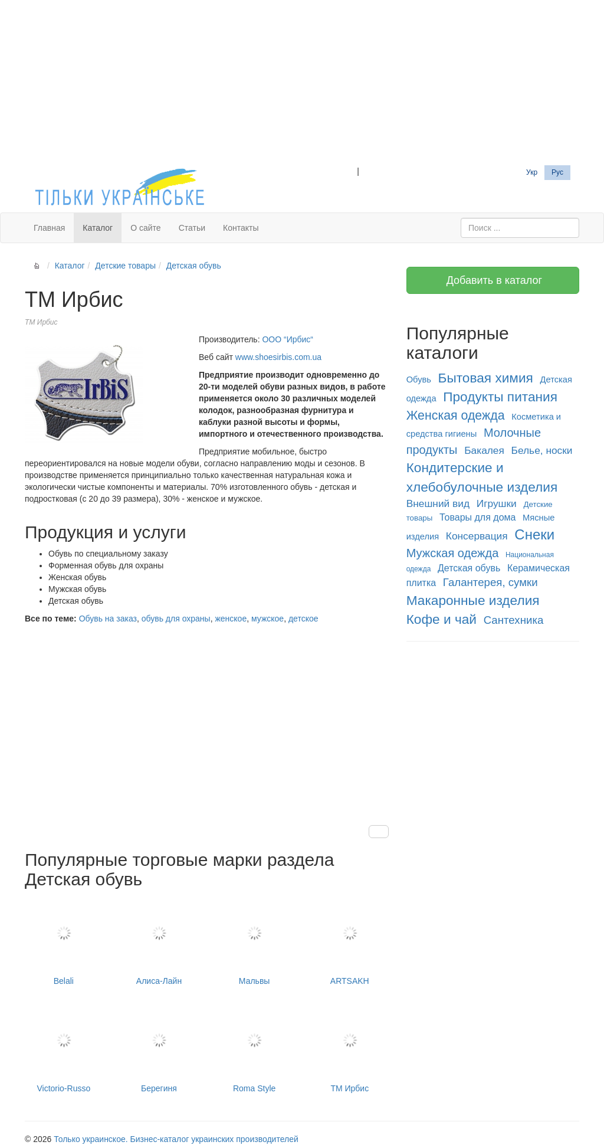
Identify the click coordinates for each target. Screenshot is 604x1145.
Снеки (534, 534)
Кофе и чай (441, 619)
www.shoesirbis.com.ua (278, 357)
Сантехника (514, 620)
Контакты (240, 228)
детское (303, 618)
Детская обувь (193, 265)
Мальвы (254, 942)
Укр (531, 172)
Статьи (192, 228)
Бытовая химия (485, 377)
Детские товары (125, 265)
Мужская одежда (452, 553)
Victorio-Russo (64, 1049)
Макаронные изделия (473, 600)
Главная (49, 228)
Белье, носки (542, 450)
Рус (557, 172)
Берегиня (159, 1049)
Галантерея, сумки (490, 582)
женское (231, 618)
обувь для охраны (176, 618)
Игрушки (497, 503)
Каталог (98, 228)
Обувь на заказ (108, 618)
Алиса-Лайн (159, 942)
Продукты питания (500, 396)
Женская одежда (455, 415)
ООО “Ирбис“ (287, 339)
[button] (379, 831)
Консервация (477, 536)
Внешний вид (438, 503)
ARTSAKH (350, 942)
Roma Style (254, 1049)
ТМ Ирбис (350, 1049)
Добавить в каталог (493, 280)
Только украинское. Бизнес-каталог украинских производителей (176, 1139)
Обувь (418, 379)
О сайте (145, 228)
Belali (64, 942)
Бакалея (484, 450)
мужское (267, 618)
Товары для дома (477, 517)
